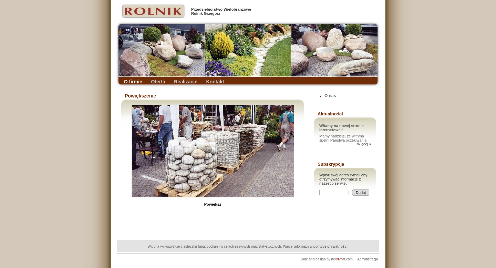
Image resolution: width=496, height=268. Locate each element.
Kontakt (215, 81)
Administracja (367, 259)
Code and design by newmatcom (327, 259)
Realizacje (185, 81)
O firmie (133, 81)
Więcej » (364, 144)
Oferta (158, 81)
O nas (330, 95)
